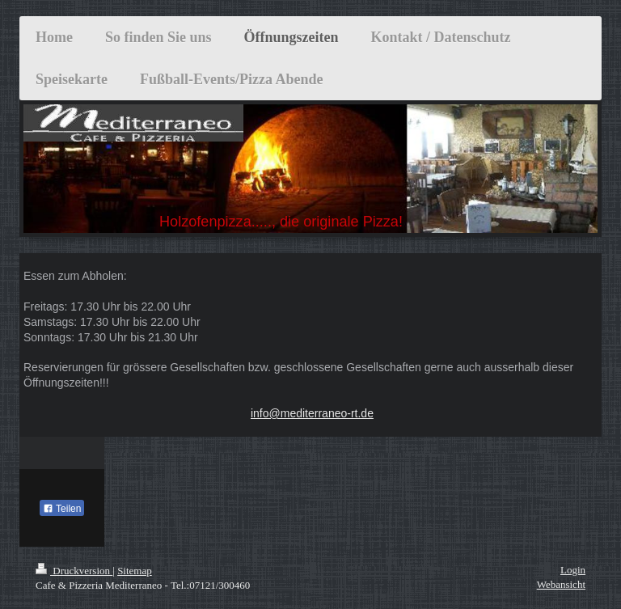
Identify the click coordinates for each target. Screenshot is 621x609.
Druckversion (74, 571)
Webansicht (561, 584)
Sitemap (134, 571)
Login (572, 570)
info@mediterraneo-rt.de (312, 413)
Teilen (62, 508)
